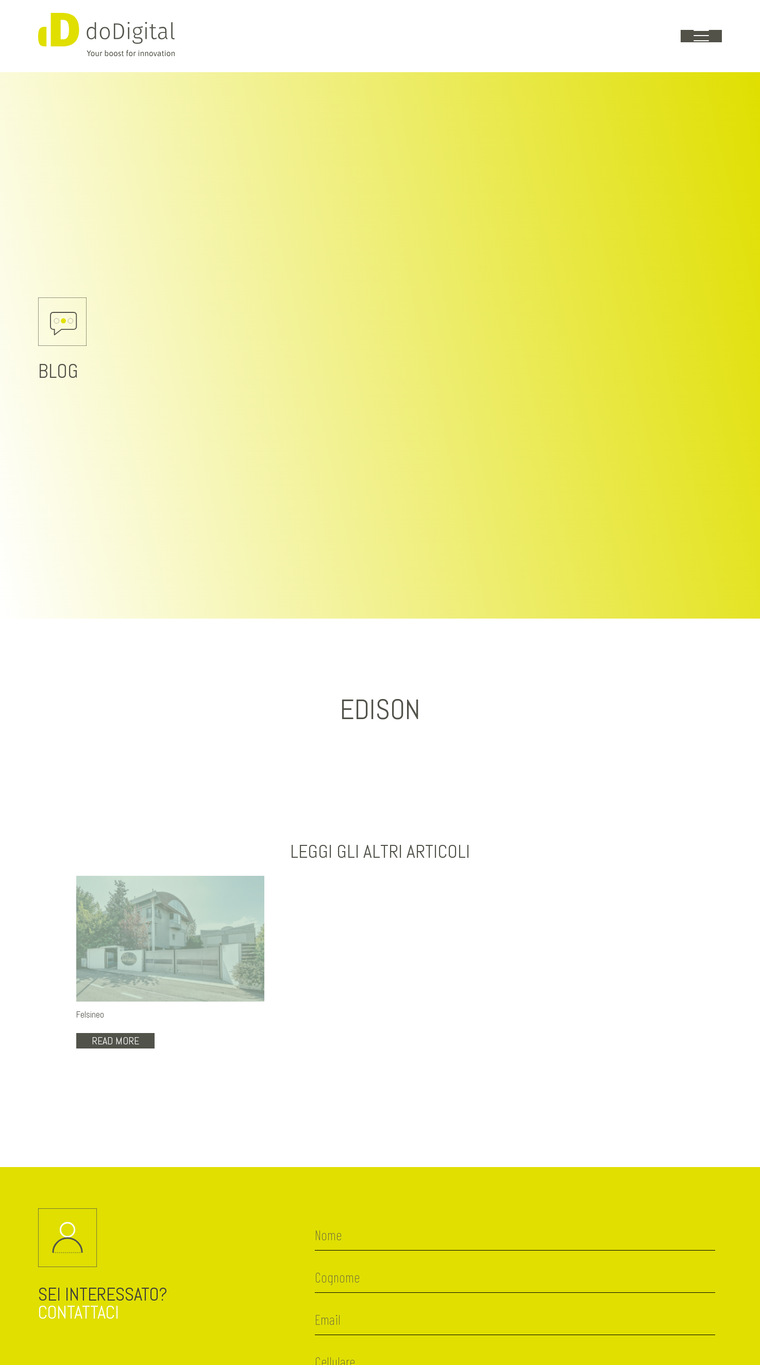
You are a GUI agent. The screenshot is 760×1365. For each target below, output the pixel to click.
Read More (115, 1040)
